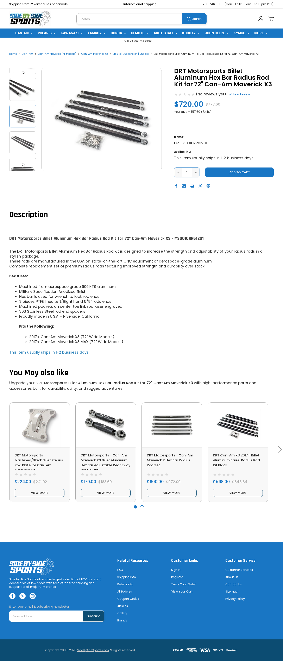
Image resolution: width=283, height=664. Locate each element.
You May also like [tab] (38, 373)
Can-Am (24, 33)
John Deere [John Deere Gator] (217, 33)
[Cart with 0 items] (271, 18)
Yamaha (97, 33)
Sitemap (231, 595)
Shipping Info (126, 580)
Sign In (176, 573)
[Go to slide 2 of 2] (142, 509)
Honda (118, 33)
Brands (122, 623)
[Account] (260, 18)
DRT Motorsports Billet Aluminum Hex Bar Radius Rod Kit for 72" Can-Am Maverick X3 (114, 383)
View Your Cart (182, 595)
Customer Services (239, 573)
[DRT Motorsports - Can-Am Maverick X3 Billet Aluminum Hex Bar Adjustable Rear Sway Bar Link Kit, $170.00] (106, 425)
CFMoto (140, 33)
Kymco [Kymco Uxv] (241, 33)
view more (40, 495)
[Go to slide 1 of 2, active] (135, 509)
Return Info (125, 587)
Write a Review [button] (239, 94)
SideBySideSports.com (93, 653)
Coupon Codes (128, 602)
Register (177, 580)
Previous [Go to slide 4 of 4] (23, 73)
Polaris (47, 33)
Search (196, 19)
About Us (231, 580)
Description (28, 215)
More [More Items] (261, 33)
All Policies (124, 595)
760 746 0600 (213, 4)
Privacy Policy (235, 602)
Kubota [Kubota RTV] (191, 33)
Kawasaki (72, 33)
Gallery (122, 616)
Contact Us (233, 587)
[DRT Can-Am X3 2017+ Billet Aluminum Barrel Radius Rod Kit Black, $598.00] (238, 425)
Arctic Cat (165, 33)
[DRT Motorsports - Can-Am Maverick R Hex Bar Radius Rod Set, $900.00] (172, 425)
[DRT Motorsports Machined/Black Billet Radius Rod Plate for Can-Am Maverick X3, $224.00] (40, 425)
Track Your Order (183, 587)
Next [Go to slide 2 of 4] (23, 165)
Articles (122, 609)
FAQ (120, 573)
